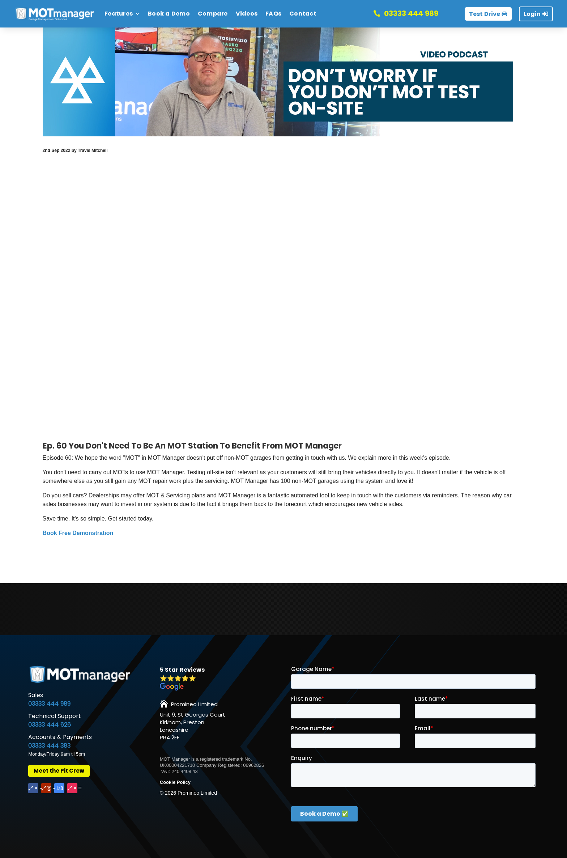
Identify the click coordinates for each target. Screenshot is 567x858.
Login (532, 14)
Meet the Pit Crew (59, 770)
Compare (213, 13)
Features (119, 13)
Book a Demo (169, 13)
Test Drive (484, 14)
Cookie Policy (175, 782)
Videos (247, 13)
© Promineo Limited (188, 793)
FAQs (273, 13)
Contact (302, 13)
